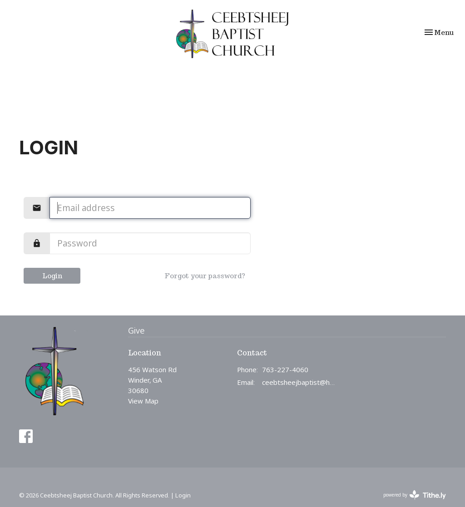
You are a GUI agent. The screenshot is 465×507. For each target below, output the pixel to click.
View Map (143, 400)
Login (52, 275)
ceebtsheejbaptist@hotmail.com (299, 382)
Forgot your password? (204, 275)
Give (136, 330)
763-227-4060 (285, 369)
